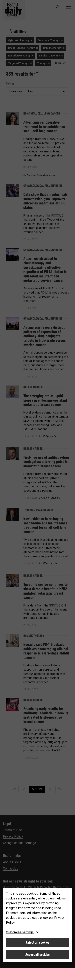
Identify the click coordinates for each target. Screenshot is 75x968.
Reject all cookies (37, 942)
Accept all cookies (37, 954)
